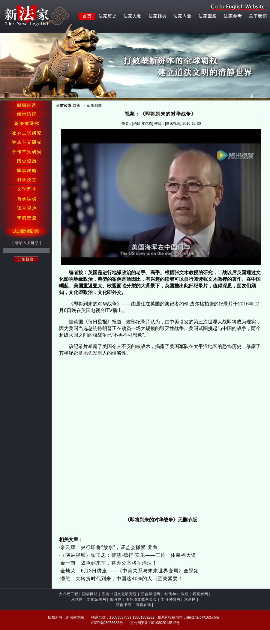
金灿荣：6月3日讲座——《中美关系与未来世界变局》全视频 (129, 570)
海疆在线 (143, 605)
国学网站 (90, 594)
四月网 (116, 599)
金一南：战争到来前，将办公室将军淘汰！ (108, 563)
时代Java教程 (176, 594)
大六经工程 (68, 594)
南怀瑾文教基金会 (141, 599)
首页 (77, 106)
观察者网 (200, 594)
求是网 (190, 599)
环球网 (77, 599)
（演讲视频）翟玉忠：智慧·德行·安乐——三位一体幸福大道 (128, 555)
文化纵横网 (96, 599)
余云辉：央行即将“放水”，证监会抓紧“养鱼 (109, 547)
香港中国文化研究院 (119, 594)
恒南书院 (124, 605)
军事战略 (94, 106)
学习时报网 (170, 599)
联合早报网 (150, 594)
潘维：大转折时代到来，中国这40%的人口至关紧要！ (121, 578)
